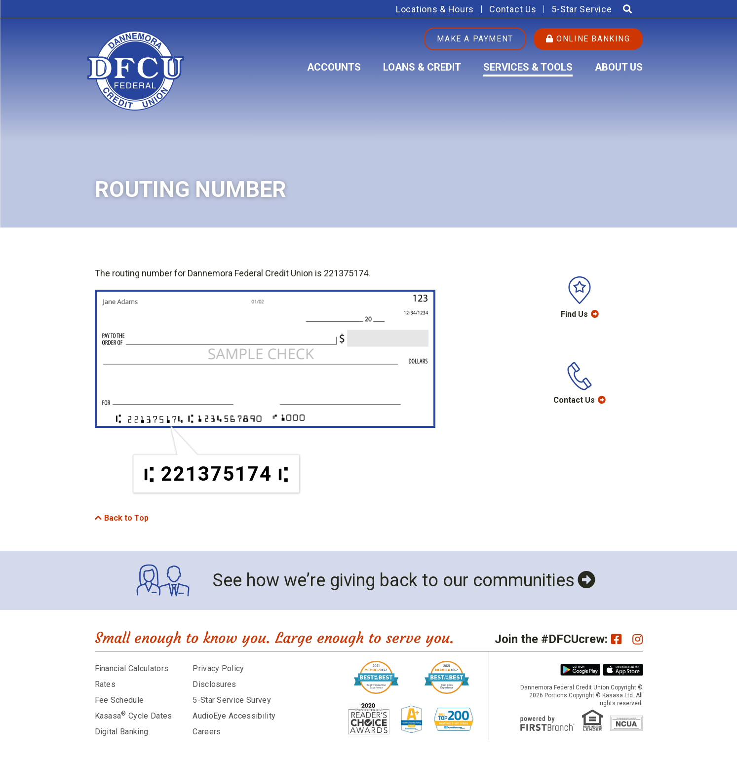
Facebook (616, 639)
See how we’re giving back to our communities (394, 580)
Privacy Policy (218, 668)
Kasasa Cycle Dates (133, 716)
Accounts (334, 67)
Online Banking (588, 38)
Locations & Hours (435, 9)
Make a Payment (475, 38)
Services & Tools (528, 67)
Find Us (574, 314)
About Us (619, 67)
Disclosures (214, 684)
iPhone (623, 670)
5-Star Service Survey (232, 700)
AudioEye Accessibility (234, 716)
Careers (207, 731)
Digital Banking (122, 731)
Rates (105, 684)
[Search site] (627, 9)
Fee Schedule (119, 700)
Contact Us (512, 9)
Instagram (637, 639)
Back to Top (126, 518)
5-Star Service (581, 9)
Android (580, 670)
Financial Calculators (132, 668)
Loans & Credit (422, 67)
